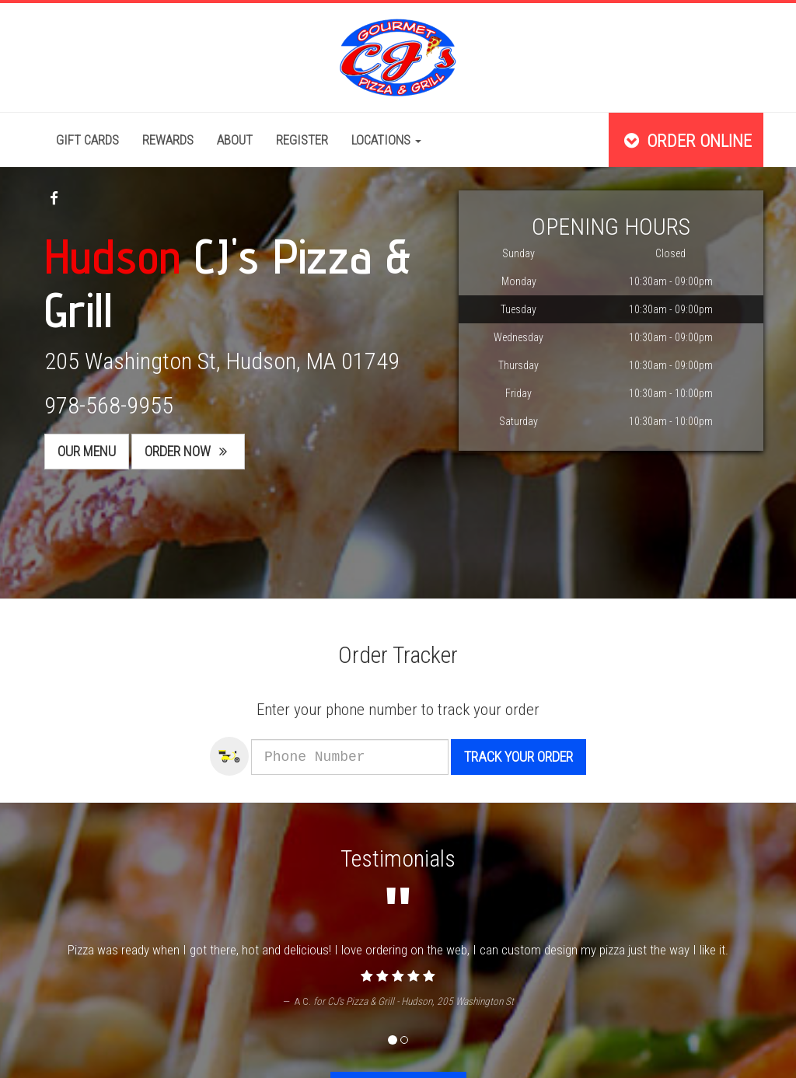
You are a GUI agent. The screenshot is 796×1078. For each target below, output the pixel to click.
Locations (386, 140)
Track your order (538, 756)
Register (302, 140)
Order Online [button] (686, 141)
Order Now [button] (188, 451)
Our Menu (87, 451)
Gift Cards (87, 140)
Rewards (168, 140)
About (235, 140)
